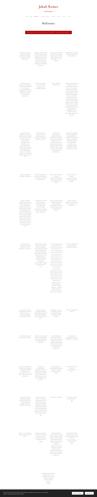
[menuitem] (22, 16)
